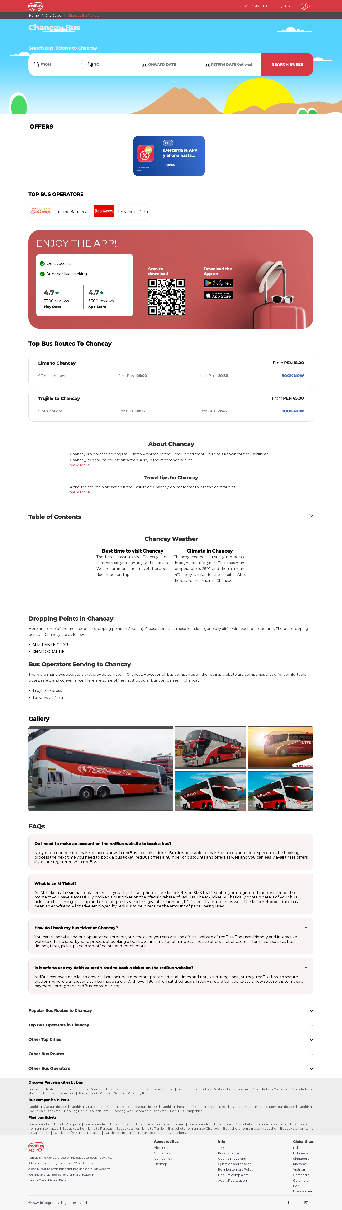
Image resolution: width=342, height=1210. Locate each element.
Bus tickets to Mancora (230, 1089)
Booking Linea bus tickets (181, 1106)
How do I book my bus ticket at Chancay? (76, 928)
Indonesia (300, 1153)
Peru (296, 1185)
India (296, 1147)
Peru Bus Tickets (173, 1133)
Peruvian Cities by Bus (131, 1093)
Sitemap (160, 1164)
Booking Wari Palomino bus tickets (139, 1111)
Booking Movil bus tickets (274, 1106)
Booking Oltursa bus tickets (92, 1106)
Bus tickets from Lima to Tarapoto (130, 1133)
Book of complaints (233, 1175)
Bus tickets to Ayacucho (154, 1089)
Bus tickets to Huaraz (58, 1093)
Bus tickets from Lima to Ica (210, 1124)
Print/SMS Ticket (256, 6)
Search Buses (287, 64)
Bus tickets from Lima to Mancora (260, 1124)
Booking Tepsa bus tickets (137, 1106)
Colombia (300, 1180)
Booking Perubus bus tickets (86, 1111)
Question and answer (234, 1164)
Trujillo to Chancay (59, 398)
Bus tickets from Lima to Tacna (76, 1133)
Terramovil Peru (47, 697)
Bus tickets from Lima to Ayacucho (249, 1128)
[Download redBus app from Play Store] (218, 286)
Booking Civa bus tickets (47, 1106)
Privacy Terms (228, 1153)
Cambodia (301, 1175)
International (303, 1191)
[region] (171, 156)
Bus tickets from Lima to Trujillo (140, 1128)
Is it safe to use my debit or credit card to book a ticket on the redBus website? (113, 968)
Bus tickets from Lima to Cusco (108, 1124)
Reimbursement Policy (235, 1169)
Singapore (301, 1158)
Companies (163, 1158)
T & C (222, 1147)
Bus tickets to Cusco (94, 1093)
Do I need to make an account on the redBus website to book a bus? (102, 844)
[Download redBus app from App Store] (218, 298)
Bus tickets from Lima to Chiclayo (193, 1128)
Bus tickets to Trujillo (193, 1089)
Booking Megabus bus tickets (228, 1106)
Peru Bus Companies (186, 1111)
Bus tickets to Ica (119, 1089)
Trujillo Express (47, 690)
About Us (161, 1147)
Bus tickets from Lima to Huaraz (160, 1124)
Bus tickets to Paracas (85, 1089)
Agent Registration (232, 1180)
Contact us (162, 1153)
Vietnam (299, 1169)
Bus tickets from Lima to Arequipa (54, 1124)
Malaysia (299, 1164)
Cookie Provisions (232, 1158)
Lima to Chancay (57, 363)
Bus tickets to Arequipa (46, 1089)
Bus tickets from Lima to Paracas (87, 1128)
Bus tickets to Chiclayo (269, 1089)
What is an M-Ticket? (55, 883)
